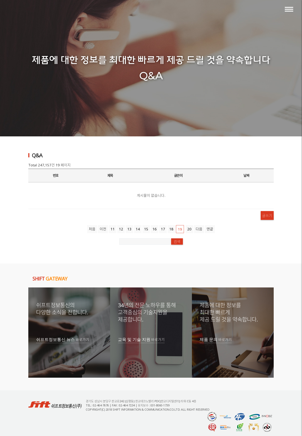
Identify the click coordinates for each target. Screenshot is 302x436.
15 (146, 229)
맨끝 (210, 229)
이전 (103, 229)
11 (113, 229)
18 (171, 229)
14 (138, 229)
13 (129, 229)
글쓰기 (267, 215)
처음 (92, 229)
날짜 (246, 175)
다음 (199, 229)
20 (189, 229)
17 (163, 229)
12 (121, 229)
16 (154, 229)
